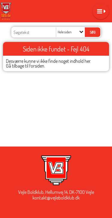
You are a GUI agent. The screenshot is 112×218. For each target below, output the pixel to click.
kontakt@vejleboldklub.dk (56, 198)
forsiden (36, 66)
